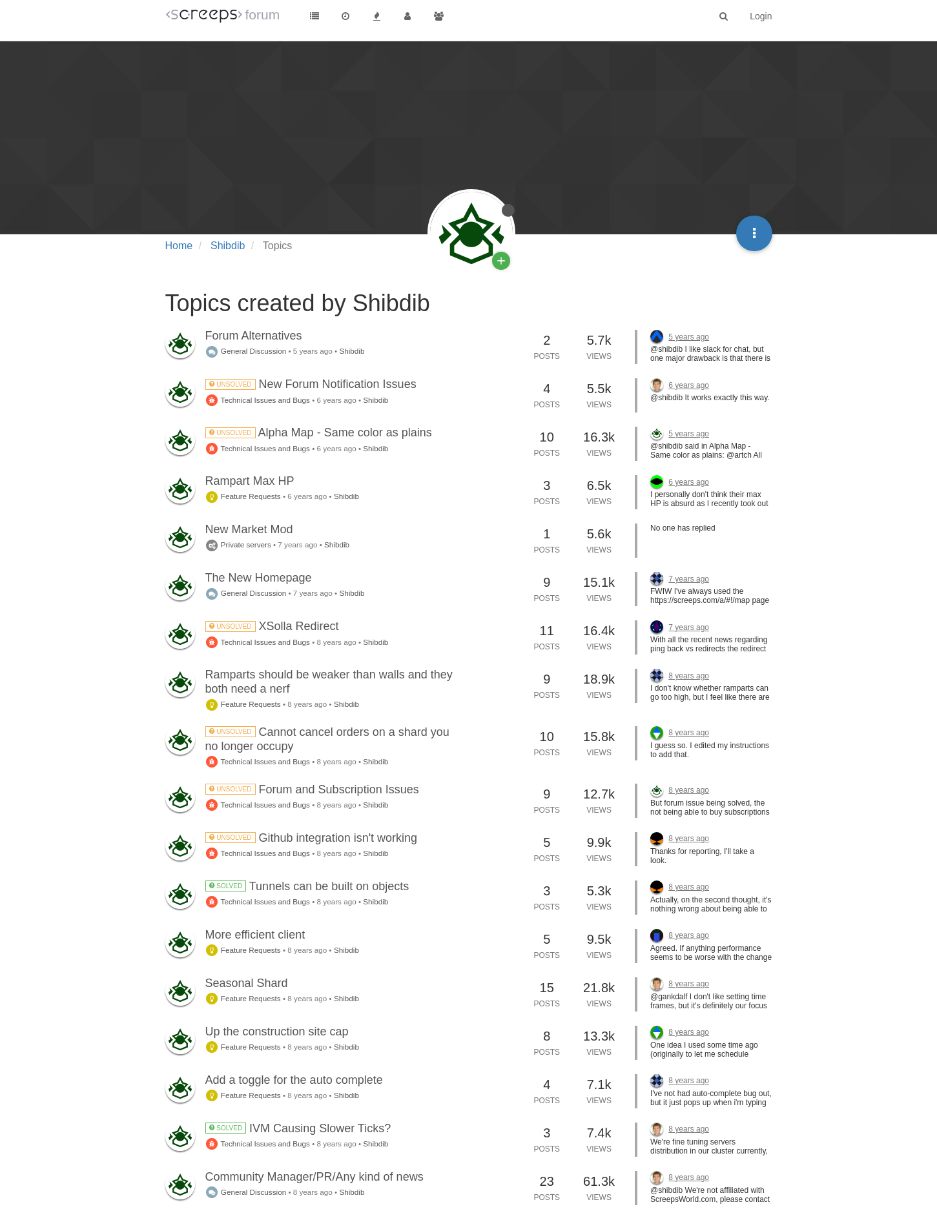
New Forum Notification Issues (311, 384)
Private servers (238, 544)
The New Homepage (258, 577)
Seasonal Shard (246, 983)
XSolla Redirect (272, 626)
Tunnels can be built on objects (307, 886)
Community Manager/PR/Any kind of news (314, 1176)
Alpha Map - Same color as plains (318, 432)
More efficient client (255, 934)
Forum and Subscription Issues (312, 789)
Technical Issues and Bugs (257, 400)
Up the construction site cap (277, 1031)
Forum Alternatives (253, 335)
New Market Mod (249, 529)
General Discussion (246, 351)
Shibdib (351, 351)
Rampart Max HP (249, 480)
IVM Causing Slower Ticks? (298, 1128)
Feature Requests (243, 496)
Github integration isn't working (311, 837)
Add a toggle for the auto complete (294, 1079)
